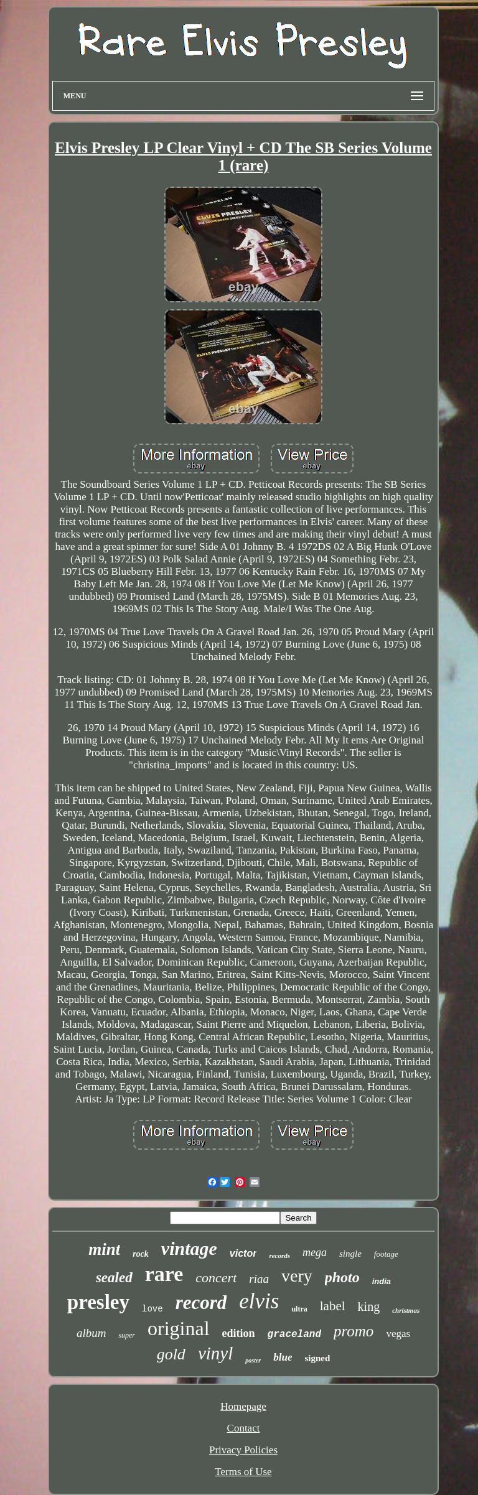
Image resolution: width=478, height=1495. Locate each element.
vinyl (215, 1353)
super (126, 1335)
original (179, 1328)
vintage (189, 1248)
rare (164, 1273)
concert (216, 1277)
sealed (114, 1277)
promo (353, 1331)
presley (98, 1302)
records (279, 1255)
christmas (405, 1310)
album (91, 1332)
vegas (398, 1333)
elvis (259, 1301)
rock (141, 1254)
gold (171, 1354)
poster (253, 1360)
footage (386, 1254)
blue (282, 1357)
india (381, 1281)
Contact (243, 1428)
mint (104, 1249)
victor (243, 1253)
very (296, 1275)
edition (238, 1333)
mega (314, 1252)
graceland (294, 1334)
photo (342, 1277)
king (369, 1306)
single (350, 1254)
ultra (299, 1309)
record (201, 1302)
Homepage (243, 1406)
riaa (259, 1278)
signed (317, 1358)
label (332, 1305)
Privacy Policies (243, 1450)
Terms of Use (243, 1472)
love (152, 1309)
